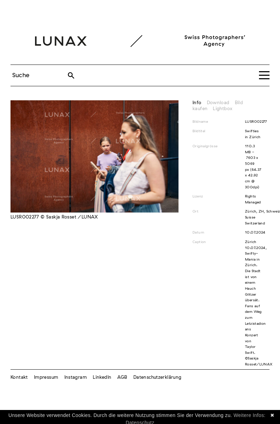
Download (218, 103)
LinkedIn (102, 377)
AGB (122, 377)
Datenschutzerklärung (157, 377)
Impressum (46, 377)
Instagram (75, 377)
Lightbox (222, 109)
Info (197, 103)
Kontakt (19, 377)
